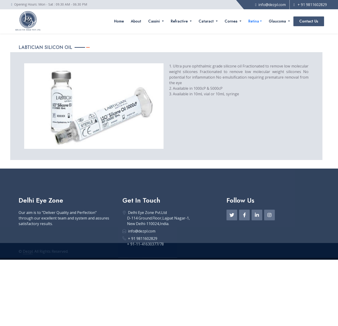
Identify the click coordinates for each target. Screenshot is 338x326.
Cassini (154, 21)
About (136, 21)
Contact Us (308, 21)
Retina (253, 21)
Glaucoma (278, 21)
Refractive (180, 21)
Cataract (207, 21)
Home (119, 21)
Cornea (232, 21)
